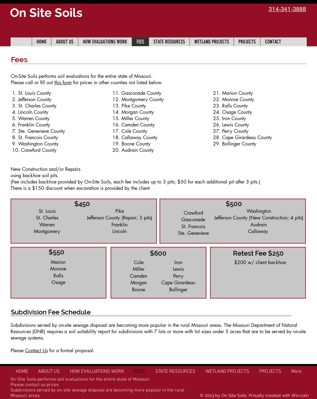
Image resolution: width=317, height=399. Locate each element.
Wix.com (300, 395)
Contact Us (36, 350)
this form (63, 82)
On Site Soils (46, 12)
